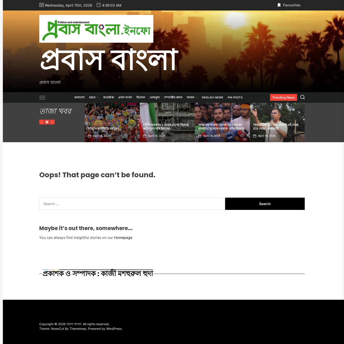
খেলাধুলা (155, 97)
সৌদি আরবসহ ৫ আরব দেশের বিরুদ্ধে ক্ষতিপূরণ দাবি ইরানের (166, 127)
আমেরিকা (108, 97)
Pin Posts (235, 97)
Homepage (123, 237)
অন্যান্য (192, 97)
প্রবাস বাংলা (108, 60)
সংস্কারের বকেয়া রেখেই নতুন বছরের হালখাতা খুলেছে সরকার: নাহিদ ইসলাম (221, 127)
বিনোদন (140, 97)
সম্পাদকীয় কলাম (173, 97)
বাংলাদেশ (79, 97)
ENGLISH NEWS (212, 97)
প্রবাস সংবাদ (125, 97)
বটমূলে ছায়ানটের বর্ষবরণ (103, 128)
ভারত (94, 97)
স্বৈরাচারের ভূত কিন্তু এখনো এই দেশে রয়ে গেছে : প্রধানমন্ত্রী (275, 127)
